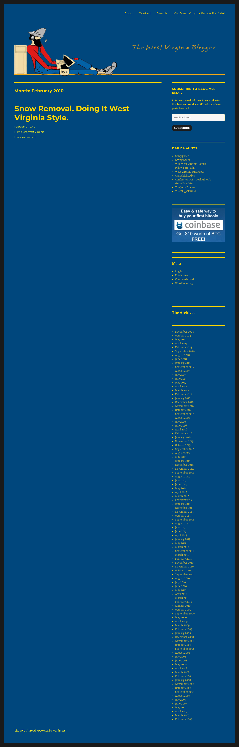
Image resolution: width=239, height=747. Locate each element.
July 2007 (180, 699)
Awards (161, 13)
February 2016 (183, 433)
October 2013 (182, 515)
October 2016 (183, 410)
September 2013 (184, 519)
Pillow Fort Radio (185, 167)
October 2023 (183, 335)
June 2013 (181, 531)
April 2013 (181, 535)
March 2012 (182, 547)
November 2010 (184, 566)
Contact (145, 13)
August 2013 (182, 523)
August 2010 (182, 578)
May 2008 (181, 664)
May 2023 (181, 339)
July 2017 (180, 374)
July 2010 (180, 582)
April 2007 (181, 711)
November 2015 (184, 441)
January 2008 (183, 680)
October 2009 (183, 609)
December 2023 (184, 331)
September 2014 (184, 472)
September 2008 (185, 648)
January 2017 (182, 398)
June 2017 (181, 378)
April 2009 (181, 621)
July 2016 (180, 421)
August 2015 (182, 453)
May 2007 (181, 707)
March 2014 (182, 496)
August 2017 (182, 370)
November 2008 (184, 641)
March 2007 (182, 715)
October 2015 (183, 445)
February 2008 (183, 676)
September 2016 (184, 414)
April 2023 (181, 343)
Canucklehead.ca (185, 175)
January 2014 (182, 504)
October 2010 (183, 570)
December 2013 (184, 507)
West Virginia (36, 131)
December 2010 (184, 562)
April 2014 (181, 492)
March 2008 (182, 672)
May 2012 (180, 543)
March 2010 (182, 598)
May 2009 (181, 617)
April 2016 (181, 429)
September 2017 (184, 367)
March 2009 (182, 625)
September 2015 (184, 449)
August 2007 (182, 695)
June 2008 (181, 660)
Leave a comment (25, 137)
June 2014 (181, 484)
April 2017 (181, 386)
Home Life (20, 131)
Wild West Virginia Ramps (190, 164)
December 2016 (184, 402)
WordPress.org (184, 283)
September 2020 (185, 351)
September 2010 (184, 574)
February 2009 (184, 629)
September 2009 (185, 613)
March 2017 (182, 390)
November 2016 (184, 406)
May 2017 (180, 382)
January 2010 (182, 605)
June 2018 (181, 359)
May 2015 (180, 457)
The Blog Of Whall (185, 191)
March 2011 (182, 554)
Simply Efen (182, 156)
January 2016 (183, 437)
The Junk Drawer (185, 187)
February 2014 (183, 500)
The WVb (19, 730)
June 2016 (181, 425)
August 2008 (182, 652)
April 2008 (181, 668)
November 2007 (184, 684)
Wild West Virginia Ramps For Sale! (199, 13)
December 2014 (184, 464)
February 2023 (183, 347)
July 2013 (180, 527)
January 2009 (183, 633)
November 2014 (184, 468)
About (129, 13)
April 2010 (181, 594)
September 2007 (185, 691)
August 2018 (182, 355)
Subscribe (182, 127)
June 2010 (181, 586)
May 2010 (180, 590)
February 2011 (183, 558)
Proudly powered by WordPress (47, 730)
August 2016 (182, 417)
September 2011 (184, 551)
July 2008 (180, 656)
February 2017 (183, 394)
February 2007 (183, 719)
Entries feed (182, 275)
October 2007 (183, 688)
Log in (179, 271)
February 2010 (183, 601)
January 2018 (182, 363)
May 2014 (180, 488)
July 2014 (180, 480)
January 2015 (182, 461)
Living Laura (182, 160)
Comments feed (184, 279)
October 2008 (183, 645)
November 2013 (184, 511)
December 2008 (184, 637)
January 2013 (182, 539)
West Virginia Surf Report (190, 171)
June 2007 (181, 703)
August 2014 (182, 476)
